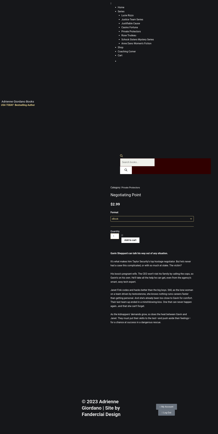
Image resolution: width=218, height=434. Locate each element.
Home (121, 7)
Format (114, 212)
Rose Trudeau (128, 35)
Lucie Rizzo (127, 15)
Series (121, 11)
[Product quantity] (115, 236)
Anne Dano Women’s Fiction (136, 43)
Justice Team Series (132, 19)
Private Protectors (131, 31)
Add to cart (131, 240)
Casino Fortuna (129, 27)
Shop (120, 47)
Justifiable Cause (130, 23)
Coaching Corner (127, 51)
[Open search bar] (121, 156)
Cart (120, 55)
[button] (163, 3)
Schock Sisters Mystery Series (137, 39)
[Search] (126, 170)
